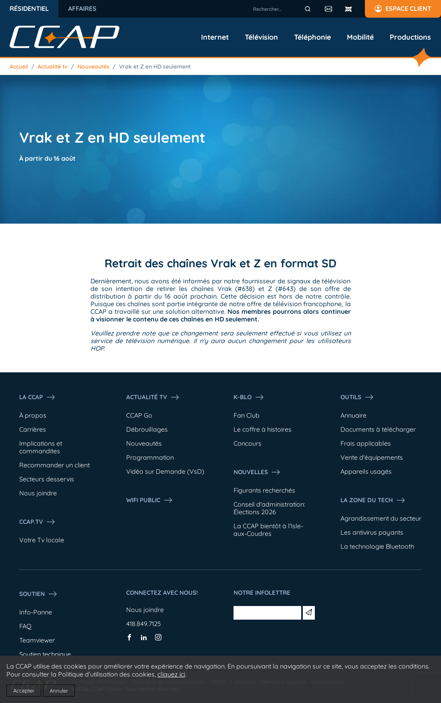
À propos (32, 415)
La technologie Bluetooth (377, 546)
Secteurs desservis (46, 479)
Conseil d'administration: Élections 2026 (269, 508)
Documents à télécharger (378, 429)
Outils (357, 397)
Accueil (19, 66)
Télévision (261, 37)
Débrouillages (147, 429)
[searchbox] (283, 9)
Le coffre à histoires (263, 429)
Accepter (23, 690)
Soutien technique (45, 654)
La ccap (37, 397)
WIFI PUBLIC (149, 500)
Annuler (59, 690)
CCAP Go (139, 415)
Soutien (38, 594)
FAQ (25, 626)
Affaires (82, 8)
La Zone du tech (373, 500)
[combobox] (283, 9)
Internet (215, 37)
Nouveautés (93, 66)
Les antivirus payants (371, 532)
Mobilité (360, 37)
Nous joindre (38, 493)
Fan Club (247, 415)
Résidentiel (29, 8)
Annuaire (353, 415)
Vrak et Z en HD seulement (155, 66)
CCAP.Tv (37, 522)
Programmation (150, 457)
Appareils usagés (366, 471)
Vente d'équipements (371, 457)
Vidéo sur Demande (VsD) (165, 471)
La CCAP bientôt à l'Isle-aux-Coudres (268, 529)
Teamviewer (37, 640)
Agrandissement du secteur (380, 518)
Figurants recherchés (264, 490)
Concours (248, 443)
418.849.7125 (143, 624)
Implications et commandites (40, 447)
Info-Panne (35, 612)
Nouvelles (257, 472)
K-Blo (249, 397)
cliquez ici (171, 674)
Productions (410, 37)
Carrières (32, 429)
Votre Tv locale (41, 540)
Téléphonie (312, 37)
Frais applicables (365, 443)
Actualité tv (53, 66)
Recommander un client (54, 465)
